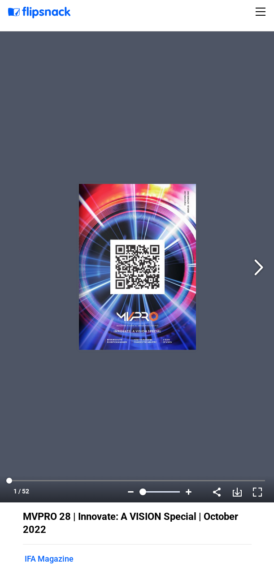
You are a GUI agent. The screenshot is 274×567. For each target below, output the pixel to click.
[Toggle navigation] (262, 11)
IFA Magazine (49, 558)
